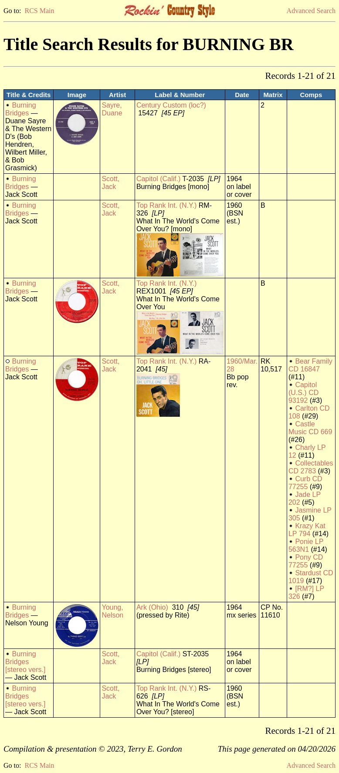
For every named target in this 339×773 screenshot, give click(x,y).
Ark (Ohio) (152, 607)
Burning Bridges (20, 109)
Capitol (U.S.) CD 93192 (303, 392)
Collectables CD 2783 (310, 467)
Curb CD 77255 (305, 482)
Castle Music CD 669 (310, 427)
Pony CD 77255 (305, 561)
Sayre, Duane (112, 109)
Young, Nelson (112, 611)
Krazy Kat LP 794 (306, 529)
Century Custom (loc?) (171, 105)
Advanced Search (311, 10)
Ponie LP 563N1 (305, 545)
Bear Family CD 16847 (310, 365)
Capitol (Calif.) (158, 178)
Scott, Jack (110, 182)
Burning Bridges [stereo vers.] (25, 661)
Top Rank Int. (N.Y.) (166, 205)
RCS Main (39, 10)
